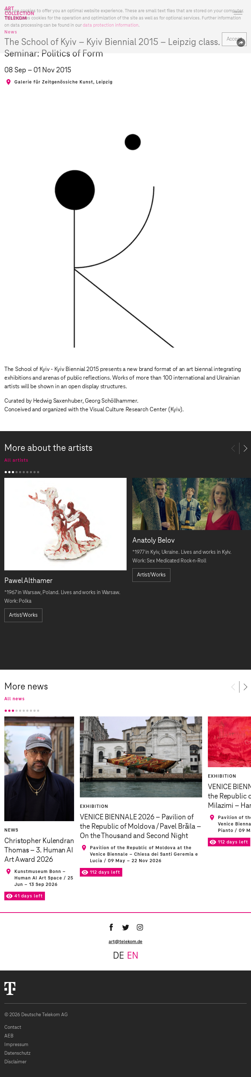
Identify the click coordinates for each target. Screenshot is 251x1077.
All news (14, 698)
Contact (12, 1027)
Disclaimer (15, 1062)
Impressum (16, 1044)
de (118, 956)
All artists (16, 460)
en (132, 956)
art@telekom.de (125, 941)
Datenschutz (17, 1053)
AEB (8, 1036)
